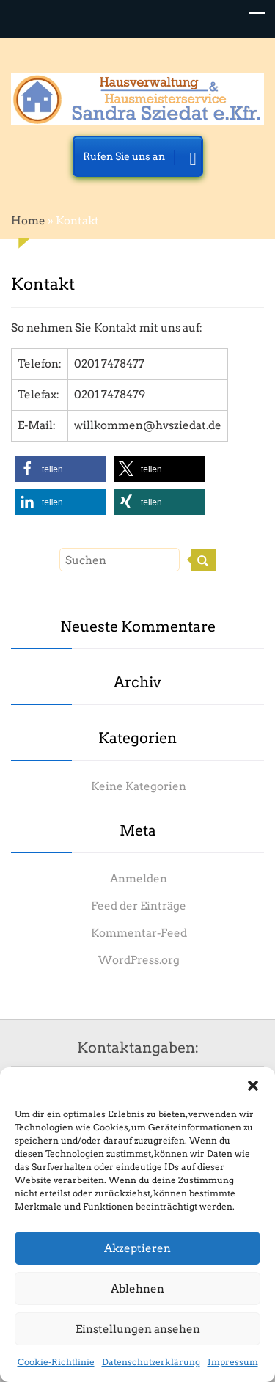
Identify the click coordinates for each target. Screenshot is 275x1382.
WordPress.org (139, 960)
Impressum (233, 1361)
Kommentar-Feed (139, 933)
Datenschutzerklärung (151, 1361)
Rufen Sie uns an (140, 160)
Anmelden (138, 878)
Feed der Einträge (138, 906)
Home (28, 220)
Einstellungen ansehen (138, 1329)
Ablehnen (137, 1288)
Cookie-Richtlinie (56, 1361)
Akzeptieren (137, 1248)
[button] (253, 1085)
